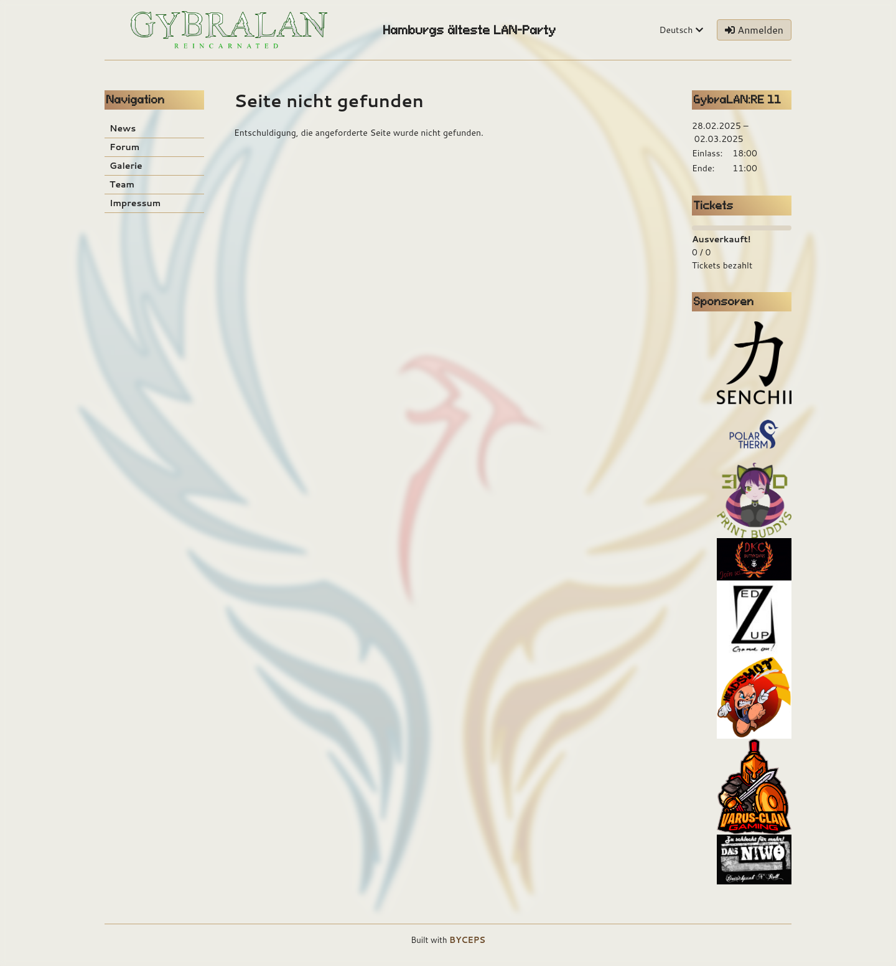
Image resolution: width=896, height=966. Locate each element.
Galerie (126, 165)
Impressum (135, 203)
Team (122, 184)
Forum (124, 147)
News (123, 128)
